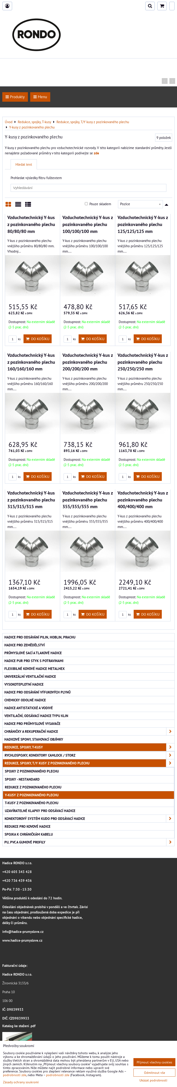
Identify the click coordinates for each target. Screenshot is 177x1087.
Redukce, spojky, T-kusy (89, 747)
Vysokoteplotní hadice (24, 684)
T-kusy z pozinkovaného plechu (31, 802)
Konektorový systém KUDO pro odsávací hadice (89, 818)
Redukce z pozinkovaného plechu (33, 787)
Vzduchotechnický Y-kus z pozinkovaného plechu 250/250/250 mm (143, 362)
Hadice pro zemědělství (24, 645)
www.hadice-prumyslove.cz (22, 940)
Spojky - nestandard (22, 779)
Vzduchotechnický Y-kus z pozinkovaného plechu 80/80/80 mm (31, 224)
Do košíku (37, 338)
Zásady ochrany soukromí (21, 1082)
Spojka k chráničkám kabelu (29, 834)
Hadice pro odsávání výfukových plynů (37, 692)
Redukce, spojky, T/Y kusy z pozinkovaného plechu (89, 763)
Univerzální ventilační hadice (30, 676)
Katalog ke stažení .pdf (18, 1025)
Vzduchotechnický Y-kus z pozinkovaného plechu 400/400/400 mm (143, 499)
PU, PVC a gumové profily (89, 842)
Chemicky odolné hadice (25, 700)
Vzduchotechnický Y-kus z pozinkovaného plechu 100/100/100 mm (87, 224)
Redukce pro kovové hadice (27, 826)
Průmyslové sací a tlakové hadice (33, 652)
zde (96, 153)
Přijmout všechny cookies (154, 1062)
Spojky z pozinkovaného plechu (32, 771)
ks (15, 339)
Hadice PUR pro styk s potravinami (33, 660)
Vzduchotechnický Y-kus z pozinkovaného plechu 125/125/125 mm (143, 224)
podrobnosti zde (14, 1075)
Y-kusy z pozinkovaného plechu (32, 795)
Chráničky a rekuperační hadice (89, 731)
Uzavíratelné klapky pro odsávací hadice (40, 810)
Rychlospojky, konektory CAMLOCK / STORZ (89, 755)
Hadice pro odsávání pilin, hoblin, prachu (39, 637)
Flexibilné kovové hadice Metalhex (34, 668)
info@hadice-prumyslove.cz (23, 931)
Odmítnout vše (154, 1072)
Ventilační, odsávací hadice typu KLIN (36, 715)
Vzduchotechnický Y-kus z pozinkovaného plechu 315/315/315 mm (31, 499)
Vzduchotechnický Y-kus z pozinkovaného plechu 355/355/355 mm (87, 499)
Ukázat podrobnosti (153, 1080)
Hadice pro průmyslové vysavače (32, 723)
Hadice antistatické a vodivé (28, 707)
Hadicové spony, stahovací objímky (33, 739)
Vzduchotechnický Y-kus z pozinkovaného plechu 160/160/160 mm (31, 362)
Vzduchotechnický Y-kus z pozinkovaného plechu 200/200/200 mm (87, 362)
